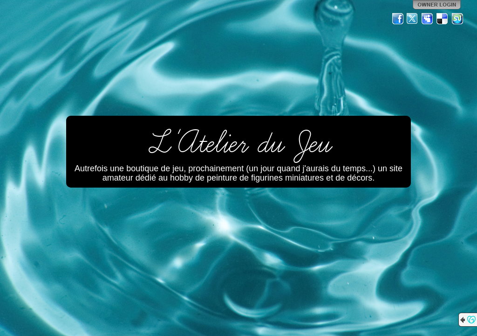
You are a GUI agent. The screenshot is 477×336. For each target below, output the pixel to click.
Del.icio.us (442, 18)
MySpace (427, 18)
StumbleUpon (457, 18)
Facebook (397, 18)
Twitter (412, 18)
